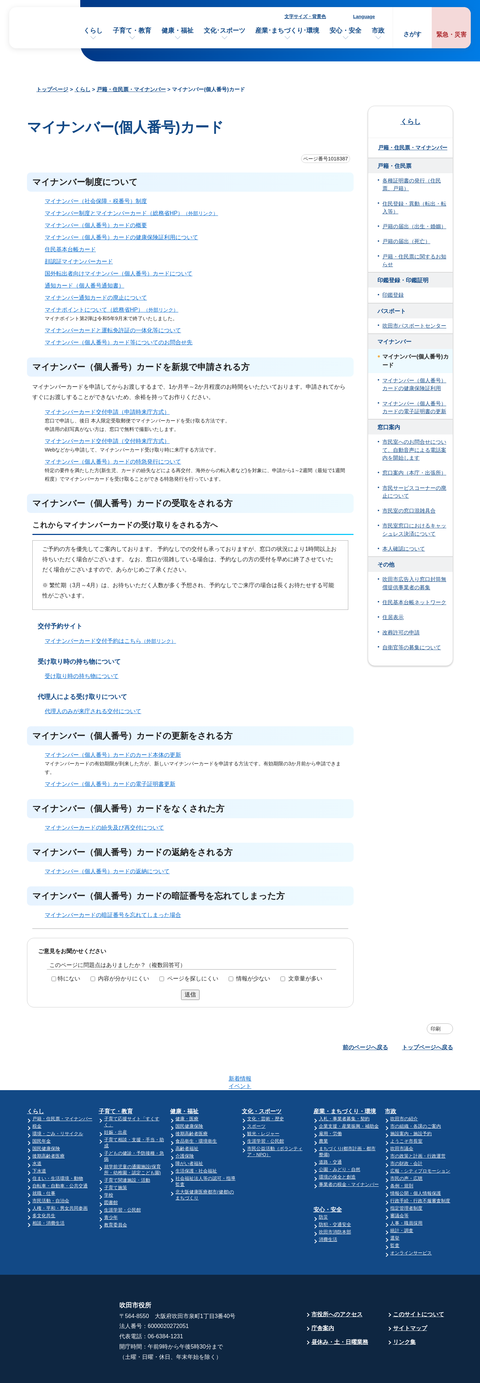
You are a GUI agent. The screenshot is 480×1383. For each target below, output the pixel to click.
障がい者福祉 (189, 1135)
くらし (93, 30)
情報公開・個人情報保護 (415, 1165)
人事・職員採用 (406, 1195)
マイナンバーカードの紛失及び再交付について (104, 828)
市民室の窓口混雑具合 (409, 511)
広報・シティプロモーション (420, 1143)
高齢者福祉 (186, 1121)
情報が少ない (253, 978)
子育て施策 (115, 1160)
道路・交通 (330, 1134)
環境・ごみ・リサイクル (57, 1106)
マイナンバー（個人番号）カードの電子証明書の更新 (414, 407)
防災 (323, 1189)
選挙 (394, 1210)
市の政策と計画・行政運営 (418, 1128)
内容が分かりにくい (123, 978)
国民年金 (41, 1113)
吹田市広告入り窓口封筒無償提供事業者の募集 (414, 583)
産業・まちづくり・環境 (344, 1084)
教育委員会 (115, 1197)
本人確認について (403, 549)
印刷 (436, 1029)
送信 (190, 994)
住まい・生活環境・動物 (57, 1150)
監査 (394, 1217)
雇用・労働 (330, 1106)
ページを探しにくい (192, 978)
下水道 (39, 1143)
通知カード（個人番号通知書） (84, 286)
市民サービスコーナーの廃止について (414, 492)
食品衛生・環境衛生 (196, 1113)
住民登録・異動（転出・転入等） (414, 207)
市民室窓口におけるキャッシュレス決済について (414, 529)
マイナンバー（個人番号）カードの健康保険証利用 (414, 384)
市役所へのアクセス (336, 1287)
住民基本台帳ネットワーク (414, 602)
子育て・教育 (132, 30)
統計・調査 (401, 1203)
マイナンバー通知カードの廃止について (96, 298)
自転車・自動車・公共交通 (60, 1158)
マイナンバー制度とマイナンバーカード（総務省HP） (134, 213)
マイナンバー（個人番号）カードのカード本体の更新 (113, 755)
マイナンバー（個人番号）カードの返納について (107, 871)
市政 (378, 30)
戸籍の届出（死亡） (406, 241)
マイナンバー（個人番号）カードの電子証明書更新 (110, 784)
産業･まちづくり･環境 (287, 30)
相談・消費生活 (48, 1195)
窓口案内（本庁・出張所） (414, 473)
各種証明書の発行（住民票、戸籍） (411, 184)
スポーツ (256, 1098)
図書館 (111, 1174)
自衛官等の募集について (411, 647)
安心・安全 (345, 30)
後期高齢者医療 (48, 1128)
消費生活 (328, 1211)
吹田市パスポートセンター (414, 326)
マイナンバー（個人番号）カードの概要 (96, 225)
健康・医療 (186, 1091)
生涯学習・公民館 (122, 1182)
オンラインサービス (411, 1225)
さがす (412, 34)
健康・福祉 (177, 30)
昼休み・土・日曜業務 (339, 1314)
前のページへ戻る (365, 1047)
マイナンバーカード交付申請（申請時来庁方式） (107, 412)
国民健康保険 (46, 1121)
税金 (37, 1098)
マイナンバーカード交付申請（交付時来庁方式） (107, 441)
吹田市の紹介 (404, 1091)
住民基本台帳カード (70, 249)
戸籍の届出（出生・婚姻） (414, 226)
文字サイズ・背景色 (305, 16)
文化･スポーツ (224, 30)
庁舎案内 (322, 1300)
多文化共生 (43, 1188)
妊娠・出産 (115, 1104)
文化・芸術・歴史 (265, 1091)
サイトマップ (410, 1300)
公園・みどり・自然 (339, 1141)
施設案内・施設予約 (411, 1106)
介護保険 (184, 1128)
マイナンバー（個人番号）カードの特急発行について (113, 462)
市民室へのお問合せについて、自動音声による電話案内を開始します (414, 450)
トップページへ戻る (427, 1047)
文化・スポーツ (262, 1084)
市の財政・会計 (406, 1135)
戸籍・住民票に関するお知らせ (414, 260)
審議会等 (399, 1188)
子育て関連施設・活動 (127, 1152)
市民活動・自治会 (50, 1173)
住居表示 (393, 617)
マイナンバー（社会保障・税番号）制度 (96, 201)
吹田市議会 (401, 1121)
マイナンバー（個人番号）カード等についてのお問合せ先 (118, 342)
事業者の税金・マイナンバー (349, 1156)
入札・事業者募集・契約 (344, 1091)
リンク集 (404, 1314)
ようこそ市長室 (406, 1113)
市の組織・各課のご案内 (415, 1098)
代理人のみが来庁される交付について (93, 711)
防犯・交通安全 (335, 1196)
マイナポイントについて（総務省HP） (114, 310)
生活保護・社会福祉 (196, 1143)
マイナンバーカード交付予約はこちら (113, 641)
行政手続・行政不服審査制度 (420, 1173)
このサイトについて (418, 1287)
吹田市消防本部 (335, 1204)
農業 (323, 1113)
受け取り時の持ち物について (82, 676)
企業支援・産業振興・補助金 (349, 1098)
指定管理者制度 (406, 1180)
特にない (69, 978)
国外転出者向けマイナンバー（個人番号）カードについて (118, 273)
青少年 (111, 1189)
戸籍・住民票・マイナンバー (131, 89)
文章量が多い (305, 978)
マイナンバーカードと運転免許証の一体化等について (113, 330)
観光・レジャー (263, 1106)
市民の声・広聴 (406, 1150)
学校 (108, 1167)
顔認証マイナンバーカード (79, 261)
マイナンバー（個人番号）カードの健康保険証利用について (121, 237)
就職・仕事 (43, 1165)
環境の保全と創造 (337, 1149)
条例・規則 (401, 1158)
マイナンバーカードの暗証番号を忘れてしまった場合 (113, 915)
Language (364, 16)
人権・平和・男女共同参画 (60, 1180)
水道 (37, 1135)
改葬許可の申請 (401, 632)
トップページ (52, 89)
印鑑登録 (393, 295)
